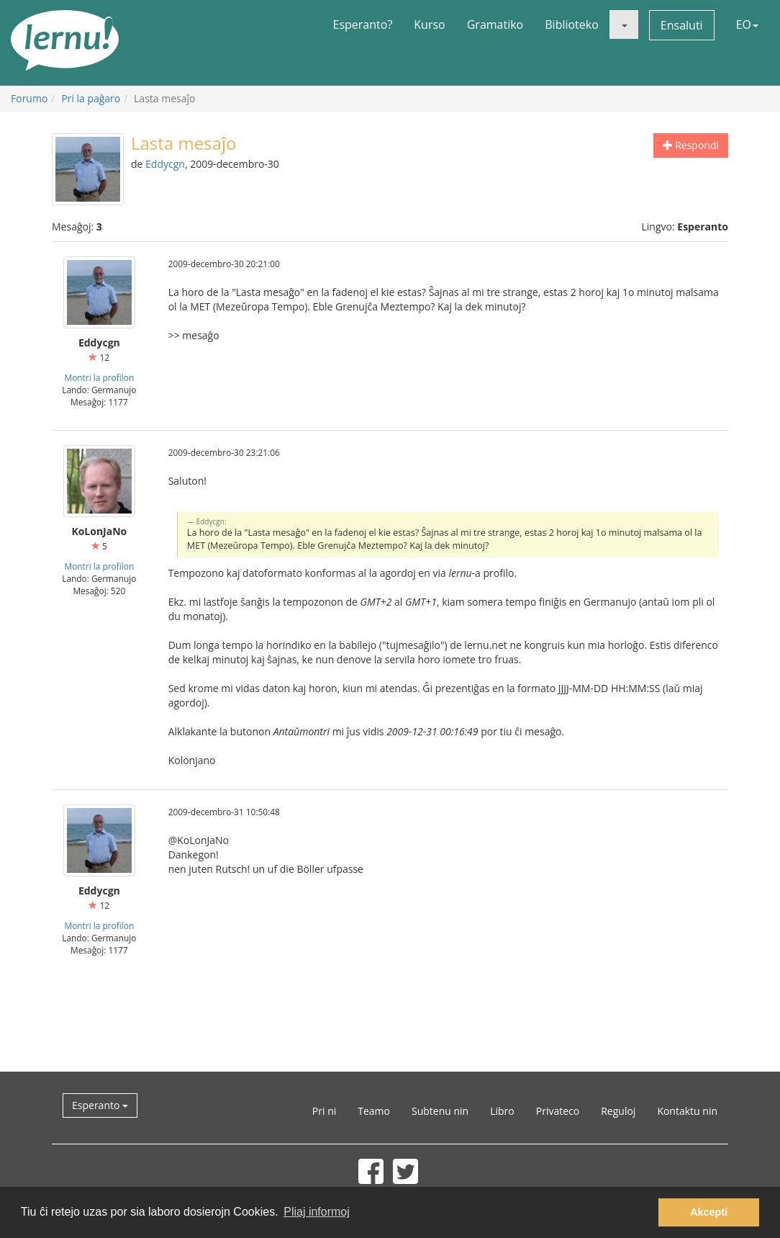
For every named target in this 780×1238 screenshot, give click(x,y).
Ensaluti (682, 25)
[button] (623, 24)
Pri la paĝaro (90, 98)
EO (747, 24)
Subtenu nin (440, 1111)
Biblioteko (572, 24)
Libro (502, 1111)
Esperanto (100, 1105)
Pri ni (324, 1111)
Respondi (691, 145)
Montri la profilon (99, 377)
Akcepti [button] (708, 1212)
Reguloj (618, 1111)
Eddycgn (165, 164)
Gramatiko (495, 24)
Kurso (429, 24)
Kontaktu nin (687, 1111)
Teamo (374, 1111)
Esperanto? (363, 24)
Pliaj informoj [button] (317, 1212)
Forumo (29, 98)
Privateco (557, 1111)
